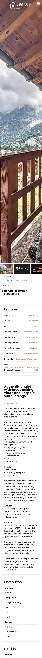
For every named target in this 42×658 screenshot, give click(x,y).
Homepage (5, 276)
